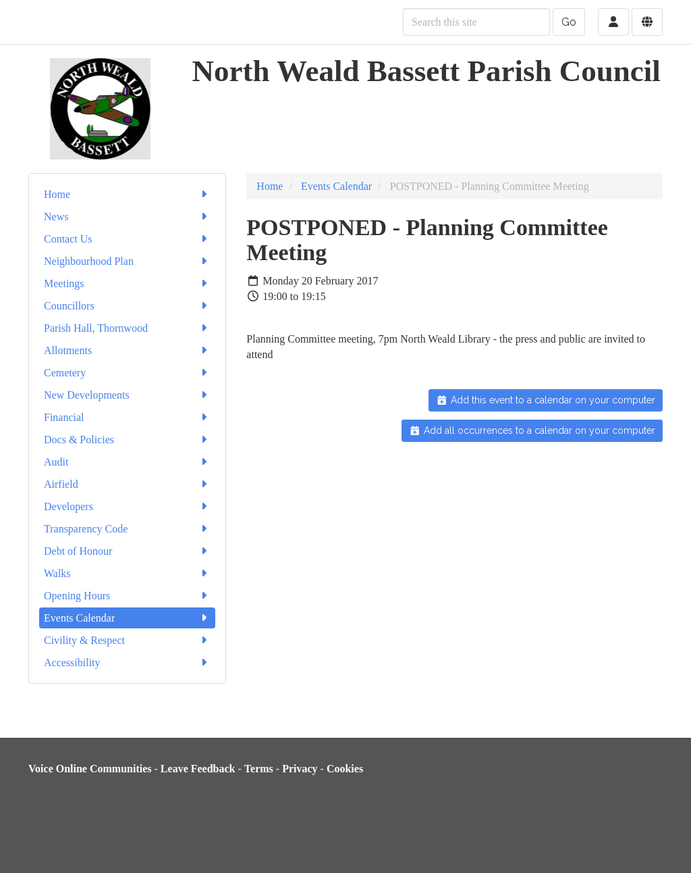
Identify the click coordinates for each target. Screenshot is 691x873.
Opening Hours (127, 595)
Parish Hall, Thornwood (127, 328)
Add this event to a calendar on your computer (545, 400)
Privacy (299, 768)
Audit (127, 462)
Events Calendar (127, 618)
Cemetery (127, 372)
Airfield (127, 484)
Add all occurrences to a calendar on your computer (532, 430)
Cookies (345, 768)
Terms (258, 768)
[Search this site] (476, 22)
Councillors (127, 306)
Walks (127, 573)
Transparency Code (127, 529)
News (127, 216)
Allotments (127, 350)
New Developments (127, 395)
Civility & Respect (127, 640)
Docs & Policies (127, 439)
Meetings (127, 283)
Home (127, 194)
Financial (127, 417)
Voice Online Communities (90, 768)
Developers (127, 506)
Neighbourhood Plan (127, 261)
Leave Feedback (198, 768)
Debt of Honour (127, 551)
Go (568, 22)
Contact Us (127, 239)
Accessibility (127, 662)
